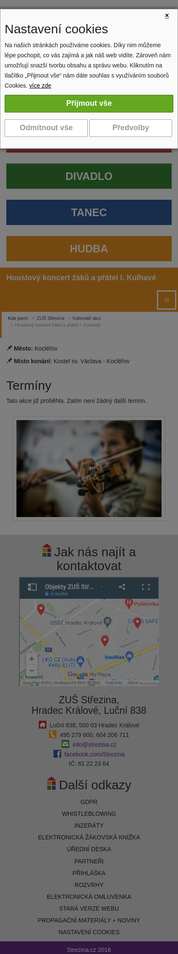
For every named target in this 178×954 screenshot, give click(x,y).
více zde (40, 85)
